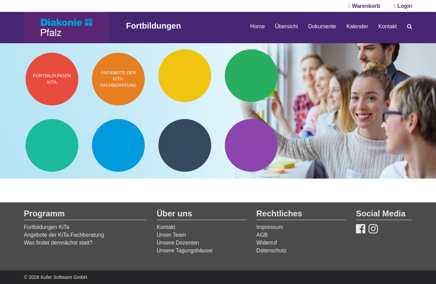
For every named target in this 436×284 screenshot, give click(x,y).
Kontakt (387, 26)
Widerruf (266, 243)
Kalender (357, 26)
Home (257, 26)
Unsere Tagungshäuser (185, 250)
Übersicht (286, 26)
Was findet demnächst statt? (58, 243)
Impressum (269, 227)
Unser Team (171, 235)
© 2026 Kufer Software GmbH (55, 277)
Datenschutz (271, 250)
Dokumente (322, 26)
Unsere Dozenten (178, 243)
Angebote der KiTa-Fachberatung (64, 235)
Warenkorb (364, 6)
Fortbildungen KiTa (46, 227)
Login (403, 6)
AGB (262, 235)
